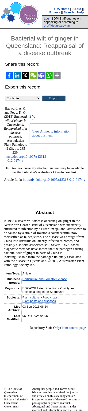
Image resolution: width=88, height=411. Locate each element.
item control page (74, 328)
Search (69, 12)
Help (80, 12)
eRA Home (61, 9)
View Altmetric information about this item (51, 133)
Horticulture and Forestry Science (45, 279)
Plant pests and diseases (39, 301)
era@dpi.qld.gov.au (57, 25)
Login (47, 18)
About (77, 9)
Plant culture (31, 297)
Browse (54, 12)
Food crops (49, 297)
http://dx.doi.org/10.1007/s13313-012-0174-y (54, 179)
